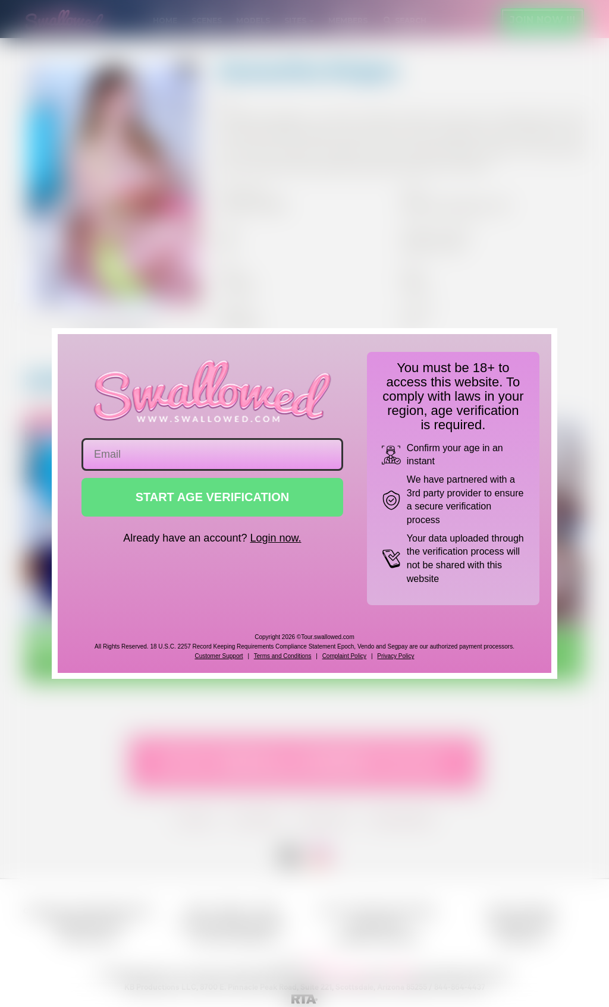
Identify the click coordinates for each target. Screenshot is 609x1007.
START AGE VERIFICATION (213, 497)
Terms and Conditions (283, 656)
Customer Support (218, 656)
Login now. (275, 538)
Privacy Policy (395, 656)
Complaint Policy (344, 656)
